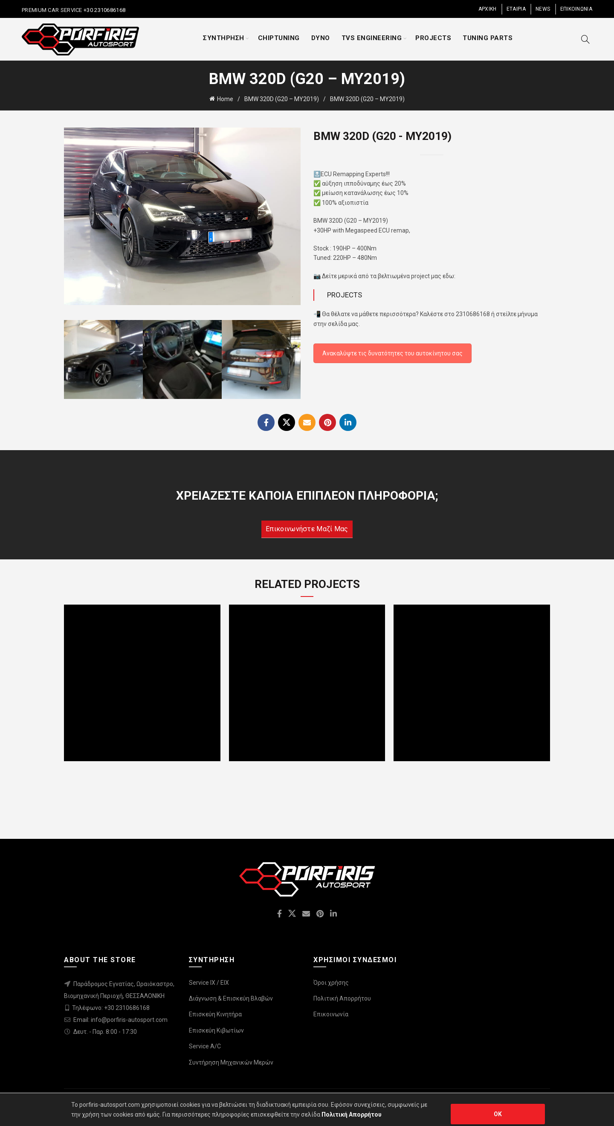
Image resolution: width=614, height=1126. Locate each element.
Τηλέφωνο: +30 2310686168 (111, 1007)
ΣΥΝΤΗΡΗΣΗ (223, 38)
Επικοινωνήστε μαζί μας (307, 529)
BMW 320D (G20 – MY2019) (281, 99)
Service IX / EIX (209, 982)
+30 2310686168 (104, 10)
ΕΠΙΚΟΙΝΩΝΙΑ (576, 9)
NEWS (543, 9)
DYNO (320, 38)
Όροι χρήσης (331, 982)
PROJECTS (433, 38)
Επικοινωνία (330, 1014)
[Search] (585, 39)
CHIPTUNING (279, 38)
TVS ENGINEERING (372, 38)
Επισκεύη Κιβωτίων (216, 1030)
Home (225, 99)
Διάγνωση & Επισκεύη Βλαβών (231, 998)
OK (498, 1114)
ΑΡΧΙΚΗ (487, 9)
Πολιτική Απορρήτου (342, 998)
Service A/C (205, 1046)
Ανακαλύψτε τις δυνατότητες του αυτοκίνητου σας (392, 353)
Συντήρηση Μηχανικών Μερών (231, 1062)
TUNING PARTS (488, 38)
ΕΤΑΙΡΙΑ (516, 9)
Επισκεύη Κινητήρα (215, 1014)
